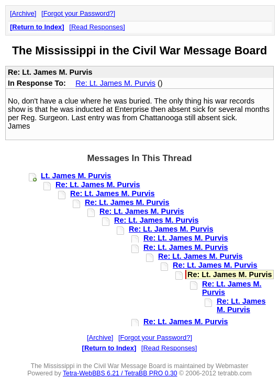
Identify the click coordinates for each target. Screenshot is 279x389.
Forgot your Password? (78, 13)
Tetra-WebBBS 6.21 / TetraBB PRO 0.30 (120, 373)
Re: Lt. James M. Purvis (115, 83)
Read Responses (97, 27)
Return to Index (37, 27)
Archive (23, 13)
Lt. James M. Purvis (76, 175)
